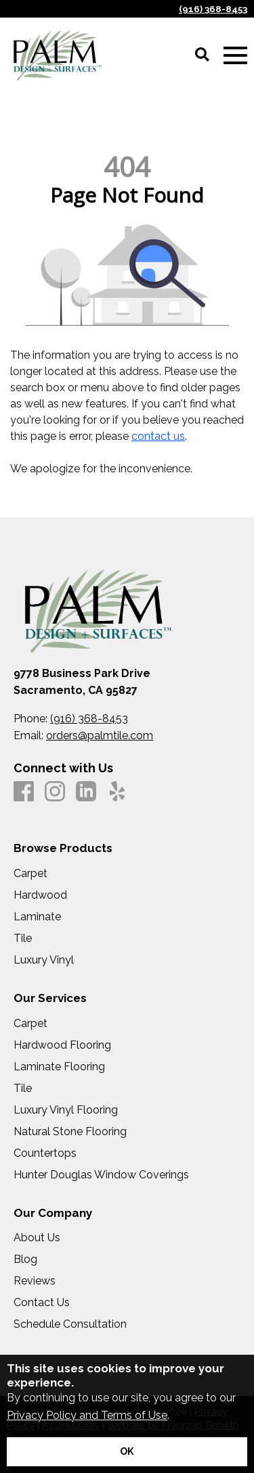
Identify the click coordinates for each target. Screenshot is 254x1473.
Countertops (45, 1153)
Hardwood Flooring (62, 1045)
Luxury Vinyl (44, 960)
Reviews (35, 1281)
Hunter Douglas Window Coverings (101, 1175)
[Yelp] (117, 792)
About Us (37, 1237)
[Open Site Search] (202, 55)
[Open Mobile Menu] (235, 56)
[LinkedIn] (86, 792)
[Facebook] (24, 792)
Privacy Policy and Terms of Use (87, 1415)
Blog (25, 1259)
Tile (23, 938)
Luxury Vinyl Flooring (66, 1110)
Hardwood (40, 895)
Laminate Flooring (59, 1067)
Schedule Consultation (70, 1324)
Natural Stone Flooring (70, 1131)
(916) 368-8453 (213, 8)
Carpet (30, 873)
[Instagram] (55, 792)
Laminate (37, 917)
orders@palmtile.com (99, 735)
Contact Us (42, 1302)
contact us (158, 436)
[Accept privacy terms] (127, 1451)
